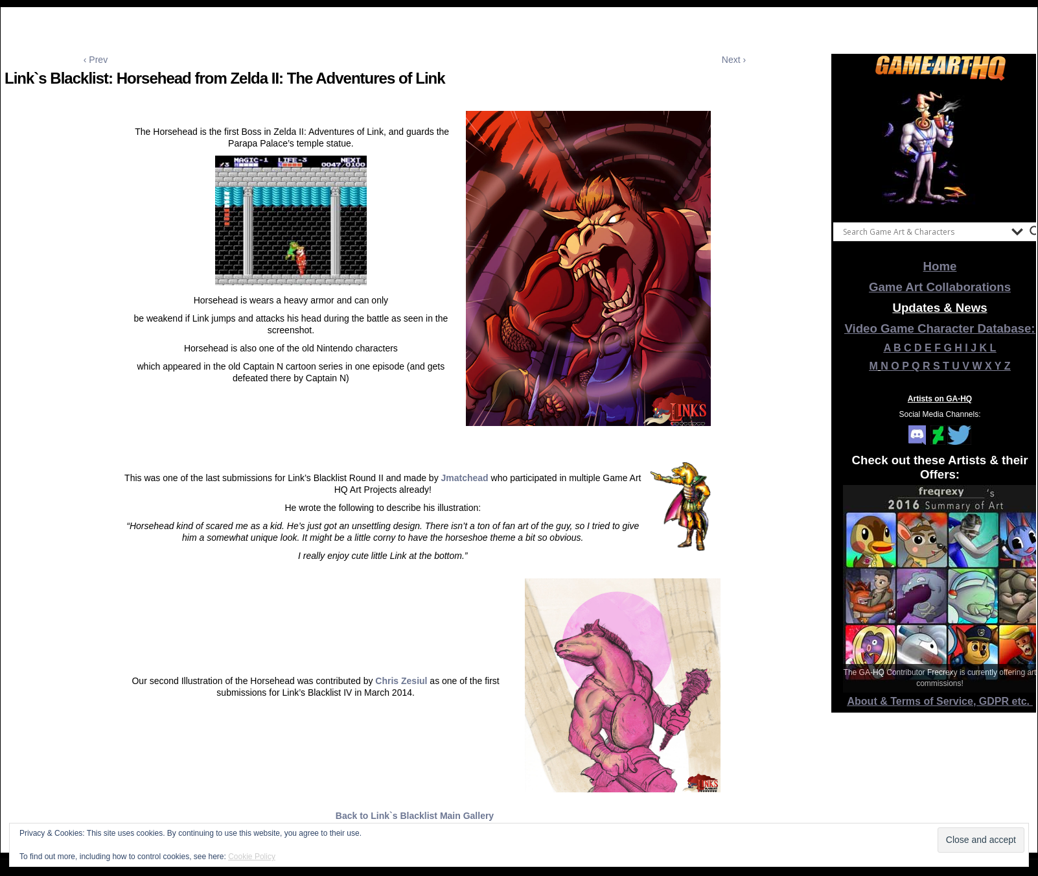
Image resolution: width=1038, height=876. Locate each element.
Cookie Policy (251, 856)
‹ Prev (96, 59)
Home (940, 266)
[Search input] (924, 231)
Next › (734, 59)
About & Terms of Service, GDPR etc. (940, 701)
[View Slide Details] (940, 148)
